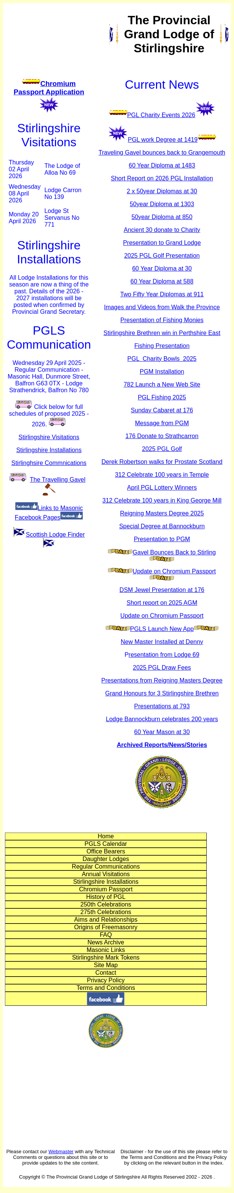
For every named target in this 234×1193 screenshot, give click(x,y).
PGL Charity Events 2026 (161, 115)
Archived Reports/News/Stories (162, 745)
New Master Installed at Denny (162, 642)
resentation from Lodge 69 (164, 654)
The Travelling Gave (58, 479)
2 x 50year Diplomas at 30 (162, 191)
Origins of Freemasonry (105, 927)
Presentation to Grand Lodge (162, 243)
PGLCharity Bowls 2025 (162, 358)
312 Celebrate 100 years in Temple (162, 474)
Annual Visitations (106, 874)
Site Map (106, 965)
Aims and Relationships (105, 919)
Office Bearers (105, 851)
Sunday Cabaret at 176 (162, 410)
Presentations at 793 (162, 706)
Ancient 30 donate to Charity (162, 230)
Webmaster (60, 1151)
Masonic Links (106, 950)
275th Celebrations (105, 912)
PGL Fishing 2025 (162, 397)
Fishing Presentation (162, 346)
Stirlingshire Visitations (49, 437)
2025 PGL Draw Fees (162, 667)
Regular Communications (106, 866)
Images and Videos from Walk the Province (162, 307)
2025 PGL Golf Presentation (162, 255)
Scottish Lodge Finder (55, 534)
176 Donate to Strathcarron (161, 436)
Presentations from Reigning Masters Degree (162, 680)
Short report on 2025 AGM (161, 603)
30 (188, 268)
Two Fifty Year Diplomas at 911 (162, 294)
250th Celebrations (105, 904)
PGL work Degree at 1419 (162, 139)
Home (106, 836)
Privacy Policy (106, 980)
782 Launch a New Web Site (161, 384)
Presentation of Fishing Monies (162, 320)
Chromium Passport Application (49, 88)
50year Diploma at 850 (161, 217)
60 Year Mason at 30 (162, 732)
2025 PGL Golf (162, 449)
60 (158, 268)
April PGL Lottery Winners (162, 487)
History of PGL (105, 897)
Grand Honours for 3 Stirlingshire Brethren (162, 693)
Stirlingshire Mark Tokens (105, 957)
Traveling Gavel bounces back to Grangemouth (161, 152)
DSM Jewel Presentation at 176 (162, 590)
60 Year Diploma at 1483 (162, 165)
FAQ (106, 935)
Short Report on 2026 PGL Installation (162, 178)
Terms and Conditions (105, 988)
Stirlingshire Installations (49, 450)
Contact (105, 972)
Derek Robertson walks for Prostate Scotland (161, 462)
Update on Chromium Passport (174, 571)
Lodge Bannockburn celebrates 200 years (162, 719)
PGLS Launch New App (162, 629)
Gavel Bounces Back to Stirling (174, 552)
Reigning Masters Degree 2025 (162, 513)
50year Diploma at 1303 (162, 204)
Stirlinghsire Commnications (48, 463)
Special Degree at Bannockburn (162, 526)
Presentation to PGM (162, 539)
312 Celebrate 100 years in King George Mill (162, 500)
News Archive (105, 942)
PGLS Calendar (105, 844)
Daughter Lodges (106, 859)
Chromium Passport (106, 889)
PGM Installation (162, 371)
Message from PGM (162, 423)
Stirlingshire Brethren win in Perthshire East (161, 333)
